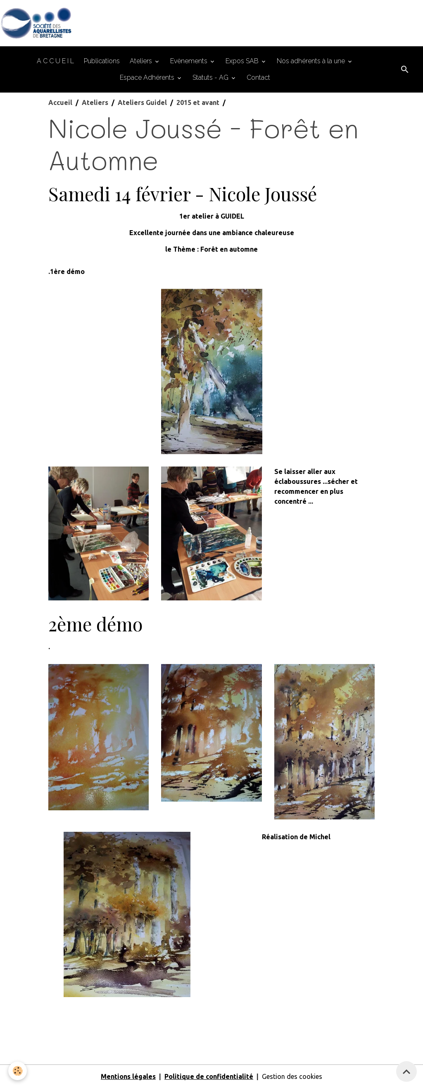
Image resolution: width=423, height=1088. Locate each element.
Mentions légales (128, 1076)
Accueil (60, 102)
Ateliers (142, 61)
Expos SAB (243, 61)
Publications (102, 61)
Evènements (189, 61)
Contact (258, 77)
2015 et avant (197, 102)
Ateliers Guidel (142, 102)
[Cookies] (17, 1071)
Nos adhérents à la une (312, 61)
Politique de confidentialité (208, 1076)
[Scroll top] (406, 1071)
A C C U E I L (55, 61)
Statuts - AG (211, 77)
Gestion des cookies (292, 1076)
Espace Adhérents (148, 77)
